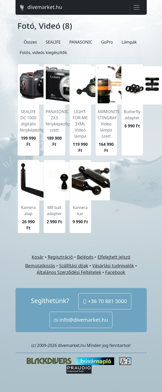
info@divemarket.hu (81, 319)
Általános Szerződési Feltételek (69, 272)
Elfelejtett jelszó (113, 257)
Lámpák (129, 42)
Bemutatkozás (40, 266)
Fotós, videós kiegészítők (43, 52)
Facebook (115, 272)
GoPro (107, 42)
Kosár (37, 257)
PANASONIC (80, 42)
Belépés (85, 257)
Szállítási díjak (73, 266)
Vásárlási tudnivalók (113, 266)
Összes (30, 42)
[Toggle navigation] (136, 7)
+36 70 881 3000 (105, 301)
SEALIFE (53, 42)
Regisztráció (60, 257)
